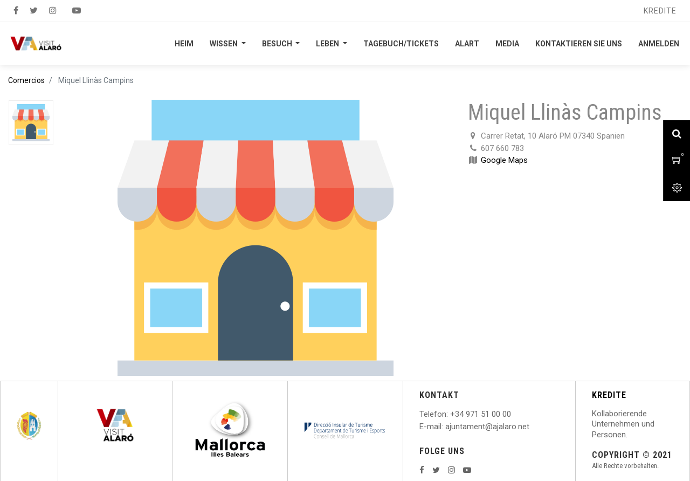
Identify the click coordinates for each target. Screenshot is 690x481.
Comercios (26, 80)
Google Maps (504, 160)
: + (450, 414)
